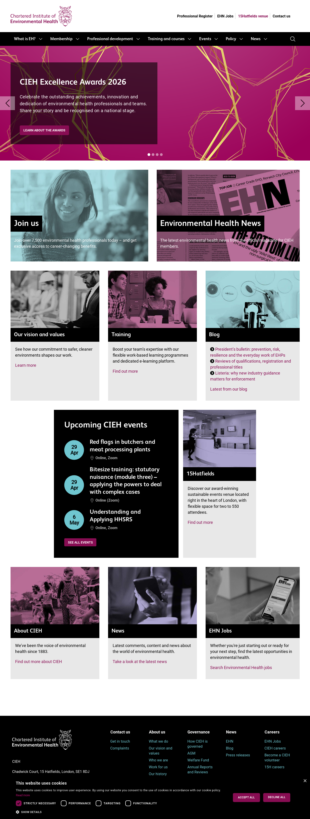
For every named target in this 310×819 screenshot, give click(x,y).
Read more (23, 795)
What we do (158, 741)
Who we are (158, 760)
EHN (229, 741)
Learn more (25, 365)
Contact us (281, 16)
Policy (231, 39)
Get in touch (120, 741)
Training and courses (166, 39)
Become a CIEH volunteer (277, 757)
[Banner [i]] (149, 154)
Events (205, 39)
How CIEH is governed (197, 744)
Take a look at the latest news (140, 661)
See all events (80, 542)
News (255, 39)
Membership (61, 39)
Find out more (125, 371)
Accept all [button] (246, 797)
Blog (229, 748)
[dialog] (155, 797)
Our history (158, 774)
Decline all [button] (276, 797)
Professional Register (195, 16)
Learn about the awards (44, 130)
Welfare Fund (198, 760)
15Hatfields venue (253, 16)
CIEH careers (275, 748)
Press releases (238, 755)
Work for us (158, 767)
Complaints (119, 748)
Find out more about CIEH (38, 661)
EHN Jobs (225, 16)
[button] (119, 812)
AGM (191, 753)
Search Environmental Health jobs (241, 667)
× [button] (305, 781)
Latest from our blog (228, 389)
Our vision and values (160, 750)
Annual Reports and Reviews (200, 769)
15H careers (275, 767)
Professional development (110, 39)
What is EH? (25, 39)
